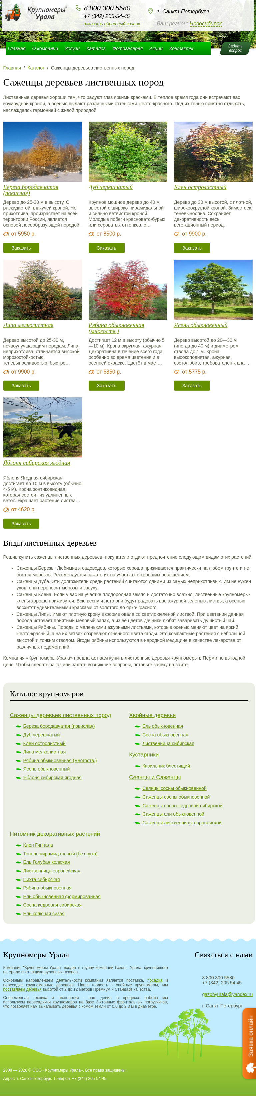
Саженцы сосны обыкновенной (176, 797)
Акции (156, 48)
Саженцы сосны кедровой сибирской (182, 805)
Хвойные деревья (152, 715)
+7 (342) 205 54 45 (222, 982)
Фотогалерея (127, 48)
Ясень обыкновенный (200, 325)
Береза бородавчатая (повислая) (31, 190)
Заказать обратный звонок (112, 23)
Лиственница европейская (51, 870)
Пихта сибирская (41, 879)
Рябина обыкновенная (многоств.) (116, 328)
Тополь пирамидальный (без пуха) (60, 853)
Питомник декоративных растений (55, 834)
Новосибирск (206, 23)
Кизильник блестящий (166, 766)
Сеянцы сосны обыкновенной (174, 788)
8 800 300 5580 (107, 8)
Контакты (181, 48)
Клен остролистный (200, 187)
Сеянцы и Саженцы (155, 777)
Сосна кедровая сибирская (52, 905)
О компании (45, 48)
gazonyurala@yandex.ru (227, 994)
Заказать (21, 248)
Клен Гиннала (38, 845)
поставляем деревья (22, 989)
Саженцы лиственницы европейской (182, 822)
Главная (17, 48)
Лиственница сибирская (168, 743)
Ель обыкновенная (162, 726)
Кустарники (144, 754)
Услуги (72, 48)
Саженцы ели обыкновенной (173, 814)
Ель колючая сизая (44, 913)
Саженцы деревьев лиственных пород (60, 715)
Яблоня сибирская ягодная (36, 463)
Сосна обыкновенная (165, 734)
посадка (154, 980)
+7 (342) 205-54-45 (107, 16)
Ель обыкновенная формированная (62, 896)
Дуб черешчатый (111, 187)
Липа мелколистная (28, 325)
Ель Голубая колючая (46, 862)
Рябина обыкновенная (47, 887)
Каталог (96, 48)
